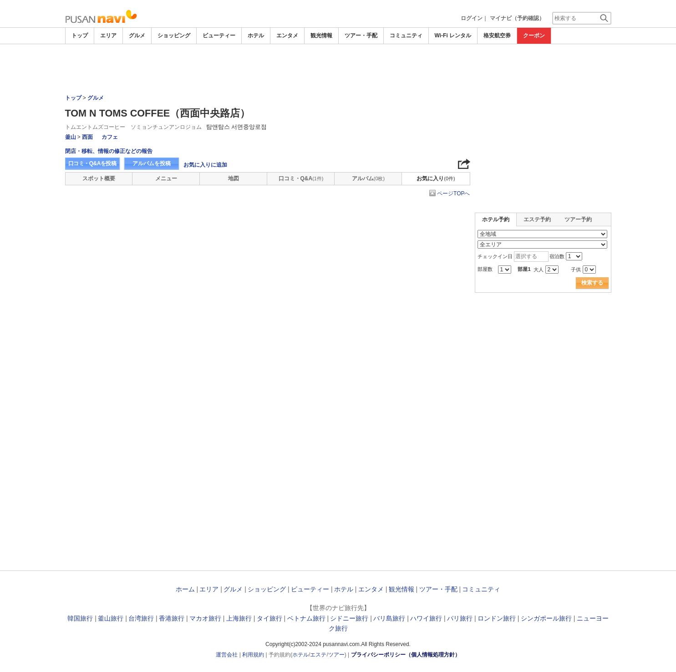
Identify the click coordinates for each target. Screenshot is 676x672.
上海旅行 (239, 618)
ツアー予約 (578, 219)
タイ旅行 (269, 618)
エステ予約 (537, 219)
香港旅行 (171, 618)
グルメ (137, 35)
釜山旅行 (110, 618)
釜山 (70, 137)
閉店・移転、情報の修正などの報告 (108, 151)
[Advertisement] (338, 69)
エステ (318, 655)
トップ (79, 35)
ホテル (256, 35)
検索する (592, 283)
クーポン (534, 35)
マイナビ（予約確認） (517, 18)
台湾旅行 (141, 618)
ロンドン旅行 (497, 618)
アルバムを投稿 (151, 163)
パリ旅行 (460, 618)
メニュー (166, 178)
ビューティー (219, 35)
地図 (233, 178)
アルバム (368, 178)
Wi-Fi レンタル (453, 35)
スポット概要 (98, 178)
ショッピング (174, 35)
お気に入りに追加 (205, 165)
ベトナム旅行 (306, 618)
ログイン (472, 18)
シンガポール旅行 (546, 618)
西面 (87, 137)
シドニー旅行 (349, 618)
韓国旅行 (80, 618)
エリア (108, 35)
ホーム (185, 589)
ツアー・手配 (361, 35)
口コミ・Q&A (301, 178)
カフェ (110, 137)
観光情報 (321, 35)
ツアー (336, 655)
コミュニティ (406, 35)
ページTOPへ (453, 193)
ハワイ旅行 (426, 618)
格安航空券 (497, 35)
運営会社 (227, 655)
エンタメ (287, 35)
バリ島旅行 (389, 618)
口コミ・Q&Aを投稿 (92, 163)
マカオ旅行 (205, 618)
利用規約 (253, 655)
